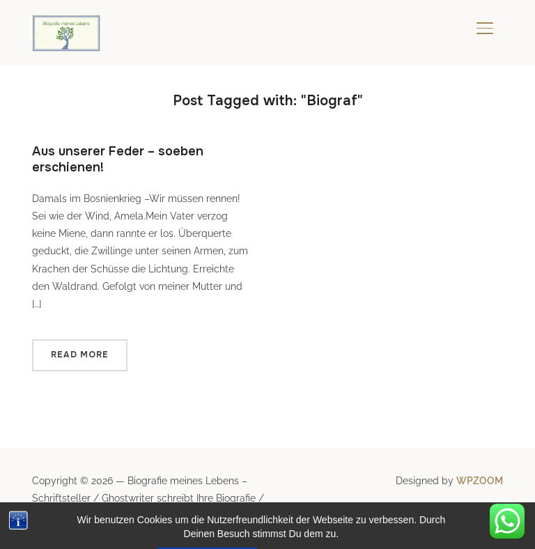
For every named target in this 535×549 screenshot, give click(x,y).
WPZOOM (479, 480)
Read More (80, 354)
